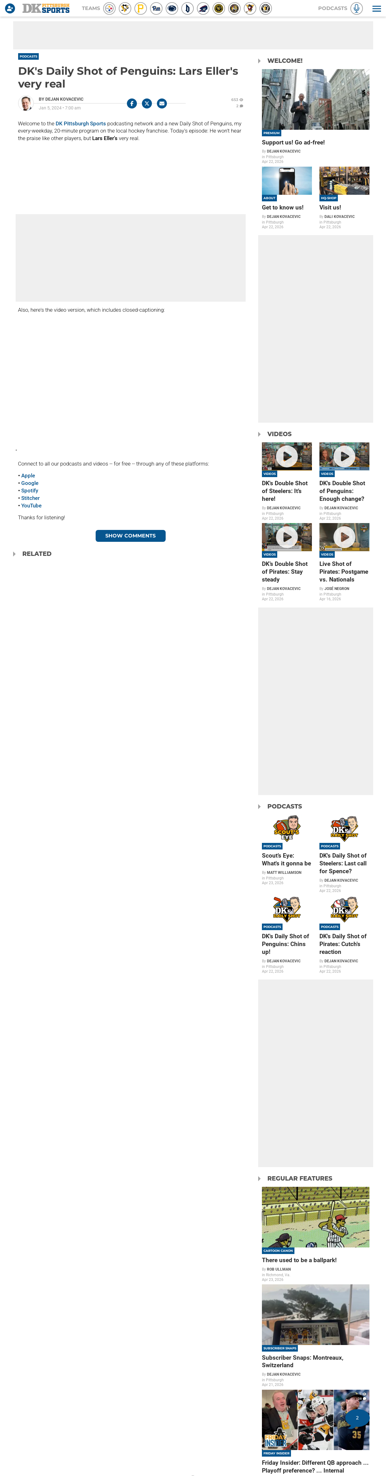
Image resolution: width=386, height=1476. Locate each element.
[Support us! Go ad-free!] (315, 116)
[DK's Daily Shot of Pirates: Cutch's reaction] (344, 934)
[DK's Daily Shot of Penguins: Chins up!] (287, 934)
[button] (376, 8)
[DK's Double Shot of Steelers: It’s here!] (287, 481)
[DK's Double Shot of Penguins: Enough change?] (344, 481)
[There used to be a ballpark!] (315, 1234)
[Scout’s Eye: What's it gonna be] (287, 850)
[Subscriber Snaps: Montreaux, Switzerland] (315, 1335)
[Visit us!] (344, 198)
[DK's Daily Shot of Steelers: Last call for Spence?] (344, 854)
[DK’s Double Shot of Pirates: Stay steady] (287, 562)
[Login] (11, 8)
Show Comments (130, 536)
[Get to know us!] (287, 198)
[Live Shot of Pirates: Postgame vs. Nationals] (344, 562)
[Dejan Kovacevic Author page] (61, 99)
